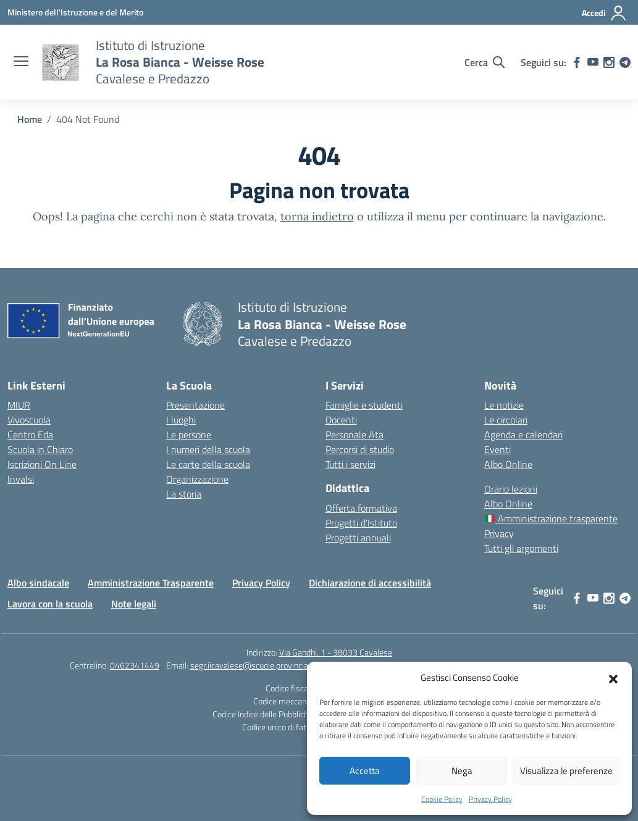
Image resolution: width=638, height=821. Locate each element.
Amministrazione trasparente (551, 518)
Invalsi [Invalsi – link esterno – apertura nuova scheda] (20, 479)
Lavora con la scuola (50, 603)
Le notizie (504, 405)
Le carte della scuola (208, 464)
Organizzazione (197, 479)
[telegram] (625, 62)
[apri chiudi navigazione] (21, 62)
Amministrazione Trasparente (151, 582)
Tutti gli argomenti (521, 548)
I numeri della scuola (208, 449)
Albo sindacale (38, 582)
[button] (613, 678)
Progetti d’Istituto (361, 522)
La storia (183, 493)
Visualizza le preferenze (566, 771)
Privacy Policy (490, 799)
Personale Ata (354, 434)
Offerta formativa (361, 508)
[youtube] (592, 62)
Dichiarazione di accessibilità (370, 582)
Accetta (365, 771)
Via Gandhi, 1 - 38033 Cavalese (335, 652)
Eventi (497, 449)
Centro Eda (30, 434)
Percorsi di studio (359, 449)
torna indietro (317, 216)
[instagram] (609, 62)
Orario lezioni (510, 488)
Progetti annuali (358, 537)
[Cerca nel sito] (484, 62)
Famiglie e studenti (364, 405)
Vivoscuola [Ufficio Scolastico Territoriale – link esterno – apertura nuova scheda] (29, 419)
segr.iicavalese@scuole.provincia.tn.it (257, 665)
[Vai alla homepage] (60, 62)
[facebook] (576, 62)
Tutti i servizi (350, 464)
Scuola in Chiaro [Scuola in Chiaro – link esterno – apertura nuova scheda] (40, 449)
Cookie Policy (442, 799)
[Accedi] (604, 13)
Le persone (188, 434)
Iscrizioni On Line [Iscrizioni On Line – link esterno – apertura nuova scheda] (42, 464)
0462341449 (134, 665)
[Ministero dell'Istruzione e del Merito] (75, 12)
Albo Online (508, 464)
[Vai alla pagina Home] (29, 119)
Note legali (133, 603)
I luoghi (181, 419)
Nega (461, 771)
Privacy (499, 533)
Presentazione (195, 405)
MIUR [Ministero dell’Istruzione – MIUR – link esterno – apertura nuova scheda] (18, 405)
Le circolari (505, 419)
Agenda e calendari (523, 434)
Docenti (341, 419)
